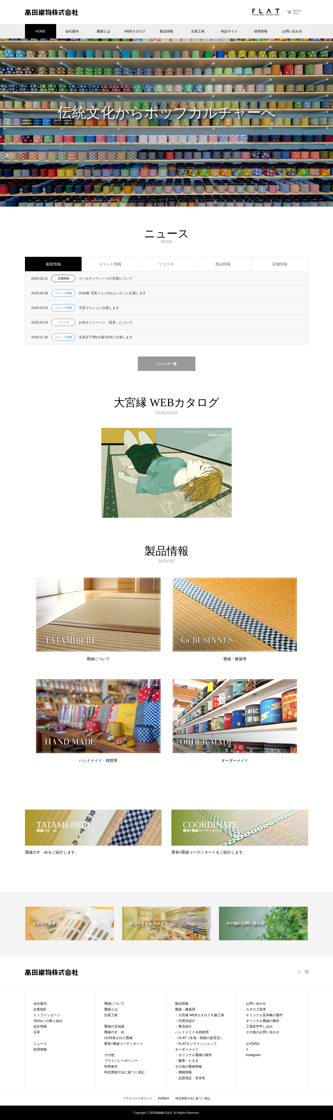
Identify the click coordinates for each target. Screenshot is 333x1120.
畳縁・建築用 (185, 1009)
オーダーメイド (187, 1049)
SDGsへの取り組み (47, 1021)
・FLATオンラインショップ (196, 1044)
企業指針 (40, 1009)
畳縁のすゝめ (114, 1032)
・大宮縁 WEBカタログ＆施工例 (199, 1015)
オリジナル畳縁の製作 (262, 1021)
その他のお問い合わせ (262, 1032)
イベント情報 (109, 264)
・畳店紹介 (183, 1026)
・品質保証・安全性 (190, 1078)
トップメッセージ (46, 1015)
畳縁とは (103, 31)
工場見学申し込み (259, 1026)
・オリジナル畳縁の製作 (193, 1055)
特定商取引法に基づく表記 (124, 1072)
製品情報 (166, 31)
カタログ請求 (256, 1009)
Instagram (253, 1055)
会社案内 (72, 31)
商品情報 (223, 264)
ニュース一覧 (167, 364)
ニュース (40, 1044)
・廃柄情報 (183, 1072)
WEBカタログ (134, 31)
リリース (166, 264)
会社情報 (40, 1026)
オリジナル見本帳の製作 (264, 1015)
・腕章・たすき (187, 1061)
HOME (41, 31)
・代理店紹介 (185, 1021)
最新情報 (53, 264)
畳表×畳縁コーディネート (123, 1044)
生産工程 (198, 31)
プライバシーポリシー (121, 1061)
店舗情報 (279, 264)
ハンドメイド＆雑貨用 (192, 1032)
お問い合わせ (292, 31)
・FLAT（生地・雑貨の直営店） (199, 1038)
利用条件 (111, 1066)
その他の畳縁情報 (188, 1066)
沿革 (36, 1032)
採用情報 (260, 31)
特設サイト (229, 31)
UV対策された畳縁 (118, 1038)
